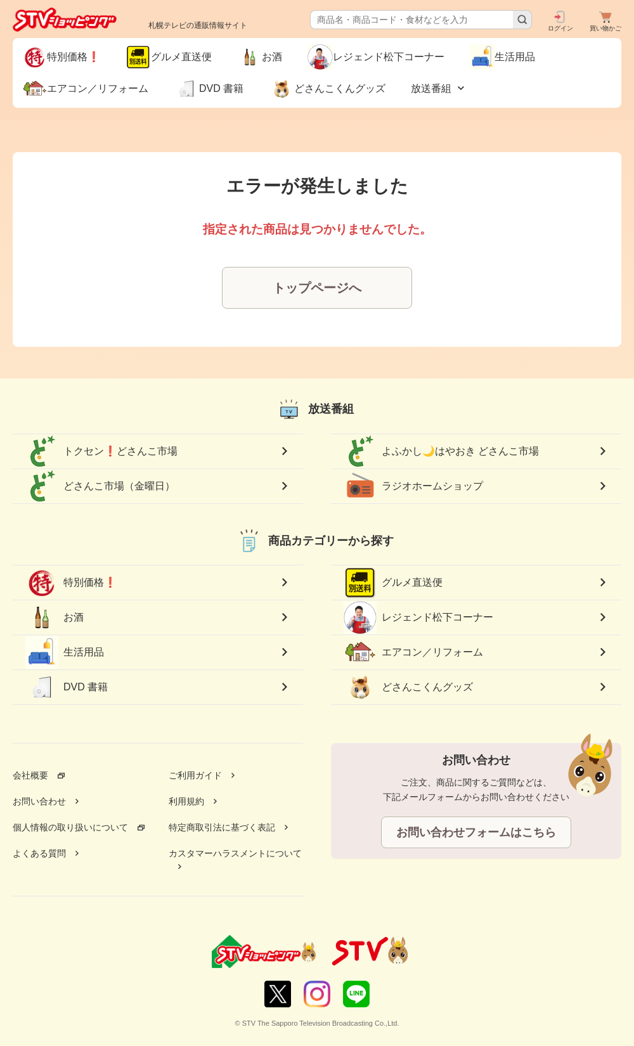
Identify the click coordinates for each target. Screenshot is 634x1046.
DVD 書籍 (66, 687)
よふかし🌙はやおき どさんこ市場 (441, 451)
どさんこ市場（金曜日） (100, 486)
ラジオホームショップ (413, 486)
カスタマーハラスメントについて (235, 853)
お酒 (54, 617)
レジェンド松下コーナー (418, 617)
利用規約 (186, 801)
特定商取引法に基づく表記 (222, 827)
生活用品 (64, 652)
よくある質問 (39, 853)
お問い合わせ (39, 801)
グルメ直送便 (393, 582)
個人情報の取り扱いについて (70, 827)
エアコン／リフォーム (413, 652)
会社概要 (30, 775)
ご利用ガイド (195, 775)
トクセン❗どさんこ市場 (101, 451)
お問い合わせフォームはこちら (476, 832)
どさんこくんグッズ (408, 687)
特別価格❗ (71, 582)
